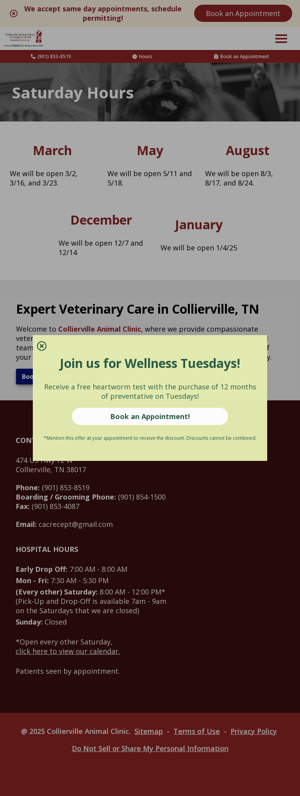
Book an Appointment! (150, 416)
